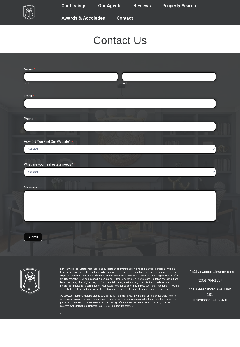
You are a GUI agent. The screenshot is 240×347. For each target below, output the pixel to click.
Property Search (179, 5)
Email (29, 96)
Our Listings (73, 5)
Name (29, 69)
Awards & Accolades (83, 18)
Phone (30, 119)
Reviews (142, 5)
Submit (33, 237)
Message (30, 187)
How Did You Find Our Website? (48, 142)
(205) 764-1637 (210, 280)
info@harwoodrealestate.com (210, 272)
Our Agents (110, 5)
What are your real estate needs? (50, 164)
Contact (125, 18)
